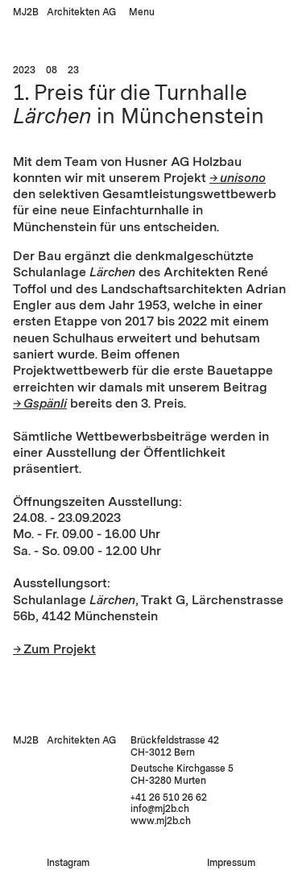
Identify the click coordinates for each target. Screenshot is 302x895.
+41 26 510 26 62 (168, 797)
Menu (142, 12)
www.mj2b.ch (160, 821)
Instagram (68, 862)
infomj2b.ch (159, 808)
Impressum (231, 862)
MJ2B (26, 12)
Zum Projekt (59, 649)
